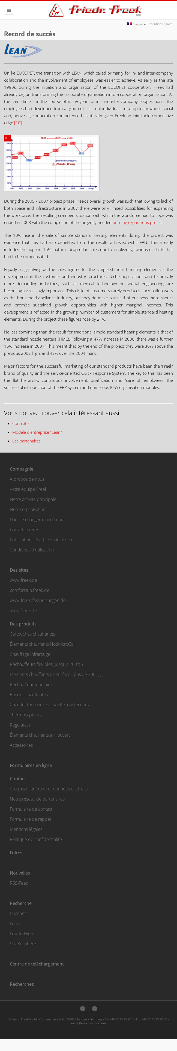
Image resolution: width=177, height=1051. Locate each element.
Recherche (21, 903)
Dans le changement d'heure (37, 519)
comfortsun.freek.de (29, 590)
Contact (18, 779)
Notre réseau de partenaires (37, 799)
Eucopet (18, 913)
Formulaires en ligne (31, 765)
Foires (16, 853)
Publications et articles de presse (42, 540)
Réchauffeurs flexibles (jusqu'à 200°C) (46, 664)
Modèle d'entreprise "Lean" (37, 432)
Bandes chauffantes (29, 695)
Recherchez (22, 984)
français (136, 24)
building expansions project (138, 222)
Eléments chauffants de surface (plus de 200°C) (55, 674)
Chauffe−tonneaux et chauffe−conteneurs (49, 705)
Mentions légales (161, 24)
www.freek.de (23, 580)
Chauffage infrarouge (30, 654)
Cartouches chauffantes (32, 634)
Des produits (23, 624)
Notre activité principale (33, 499)
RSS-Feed (19, 883)
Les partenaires (26, 441)
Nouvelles (20, 873)
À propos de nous (27, 479)
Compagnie (21, 469)
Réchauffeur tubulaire (31, 684)
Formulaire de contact (31, 809)
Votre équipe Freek (28, 489)
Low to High (21, 934)
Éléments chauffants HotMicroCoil (43, 644)
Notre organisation (28, 509)
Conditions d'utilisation (32, 550)
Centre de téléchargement (37, 964)
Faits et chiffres (24, 530)
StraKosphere (23, 944)
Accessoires (21, 745)
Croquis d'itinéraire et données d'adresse (50, 789)
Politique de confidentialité (36, 839)
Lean (14, 923)
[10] (18, 122)
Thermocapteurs (26, 715)
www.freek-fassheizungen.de (38, 600)
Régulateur (20, 725)
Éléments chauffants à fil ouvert (40, 735)
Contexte (20, 423)
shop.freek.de (23, 610)
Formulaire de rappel (30, 819)
